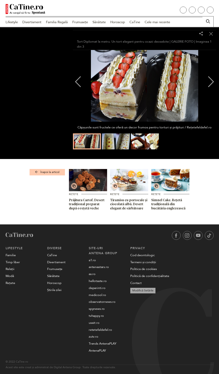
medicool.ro (97, 295)
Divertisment (31, 22)
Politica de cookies (143, 269)
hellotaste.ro (98, 281)
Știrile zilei (54, 290)
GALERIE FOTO (182, 41)
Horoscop (117, 22)
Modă (10, 276)
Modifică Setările (142, 290)
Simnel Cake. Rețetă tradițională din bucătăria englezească (168, 204)
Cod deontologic (142, 255)
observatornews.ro (102, 302)
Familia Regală (57, 22)
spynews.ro (97, 309)
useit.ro (94, 323)
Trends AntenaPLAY (102, 343)
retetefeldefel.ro (100, 330)
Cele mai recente (157, 22)
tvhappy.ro (96, 316)
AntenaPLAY (97, 350)
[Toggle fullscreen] (191, 34)
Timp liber (13, 262)
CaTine (134, 22)
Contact (136, 283)
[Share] (201, 34)
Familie (11, 255)
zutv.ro (93, 336)
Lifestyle (12, 22)
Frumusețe (80, 22)
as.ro (92, 274)
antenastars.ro (99, 267)
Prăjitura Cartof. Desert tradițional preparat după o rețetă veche (87, 204)
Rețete (73, 194)
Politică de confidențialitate (149, 276)
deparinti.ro (97, 288)
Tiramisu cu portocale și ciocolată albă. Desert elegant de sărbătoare (128, 204)
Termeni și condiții (143, 262)
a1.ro (92, 260)
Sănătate (99, 22)
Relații (10, 269)
